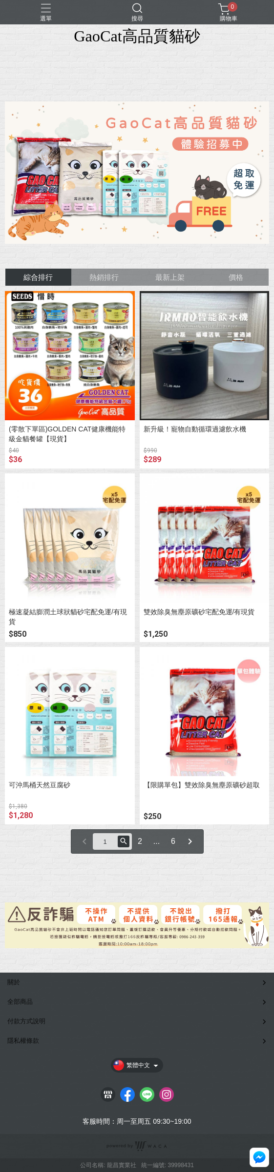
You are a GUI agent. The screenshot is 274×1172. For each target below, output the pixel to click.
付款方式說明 (26, 1021)
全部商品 (20, 1001)
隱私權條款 (23, 1040)
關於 (13, 982)
